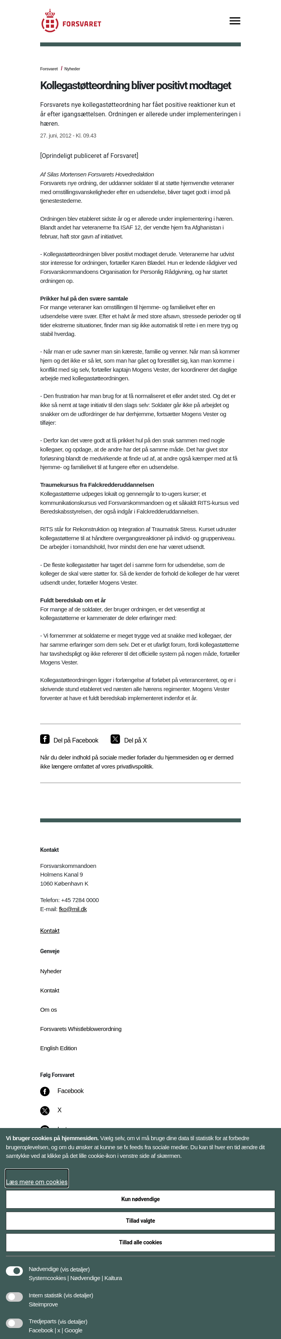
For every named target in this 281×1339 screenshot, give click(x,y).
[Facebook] (67, 1095)
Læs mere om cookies (37, 1182)
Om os (48, 1009)
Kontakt (49, 930)
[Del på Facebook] (69, 740)
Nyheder (72, 68)
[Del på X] (128, 740)
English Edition (58, 1048)
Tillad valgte (140, 1221)
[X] (59, 1114)
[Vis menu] (235, 21)
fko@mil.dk (73, 909)
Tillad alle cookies (140, 1242)
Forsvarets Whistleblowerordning (81, 1028)
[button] (75, 1265)
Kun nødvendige (140, 1199)
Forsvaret (49, 68)
